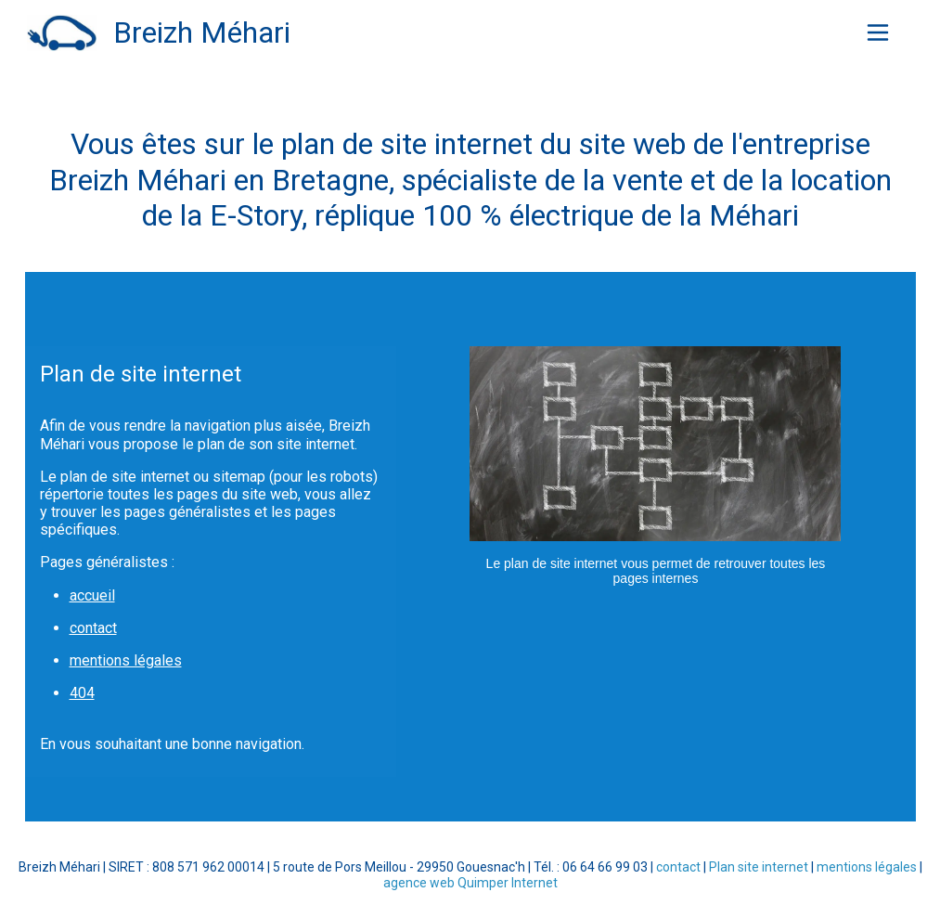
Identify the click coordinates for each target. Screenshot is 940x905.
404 (82, 693)
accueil (92, 595)
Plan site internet (758, 867)
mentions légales (126, 660)
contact (93, 628)
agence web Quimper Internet (470, 882)
